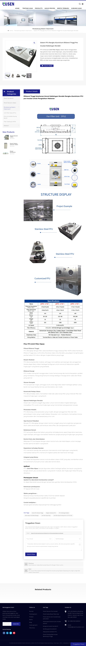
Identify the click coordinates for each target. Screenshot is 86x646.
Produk (31, 617)
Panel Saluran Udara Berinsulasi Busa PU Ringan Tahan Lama (14, 136)
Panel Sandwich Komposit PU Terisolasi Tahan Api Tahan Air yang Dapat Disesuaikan (14, 152)
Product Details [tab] (32, 91)
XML (61, 643)
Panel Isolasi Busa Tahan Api (51, 614)
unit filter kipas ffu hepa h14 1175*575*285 (63, 515)
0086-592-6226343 (75, 621)
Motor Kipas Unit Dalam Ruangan (32, 515)
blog (30, 622)
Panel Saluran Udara (10, 103)
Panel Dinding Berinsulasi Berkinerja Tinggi (50, 635)
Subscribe (16, 624)
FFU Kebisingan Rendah (64, 512)
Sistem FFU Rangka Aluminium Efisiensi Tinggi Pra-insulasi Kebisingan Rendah (47, 533)
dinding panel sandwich (50, 629)
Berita (31, 619)
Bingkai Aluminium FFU (51, 512)
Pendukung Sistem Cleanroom (23, 30)
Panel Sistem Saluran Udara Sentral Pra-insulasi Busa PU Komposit (14, 144)
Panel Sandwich (8, 98)
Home (17, 8)
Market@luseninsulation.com (76, 627)
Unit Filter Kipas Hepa (46, 515)
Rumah (31, 611)
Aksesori (6, 125)
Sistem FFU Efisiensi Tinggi (37, 512)
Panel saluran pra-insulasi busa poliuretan (51, 617)
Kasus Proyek (50, 8)
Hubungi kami (76, 8)
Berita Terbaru (63, 8)
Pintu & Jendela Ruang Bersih (10, 117)
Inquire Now (47, 65)
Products (38, 8)
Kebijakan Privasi (68, 643)
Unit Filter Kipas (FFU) (10, 113)
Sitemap (56, 643)
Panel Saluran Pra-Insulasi (50, 611)
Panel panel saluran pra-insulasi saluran (52, 622)
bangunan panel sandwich (50, 626)
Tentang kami (27, 8)
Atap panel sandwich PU (50, 631)
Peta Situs (32, 628)
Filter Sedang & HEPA (10, 121)
